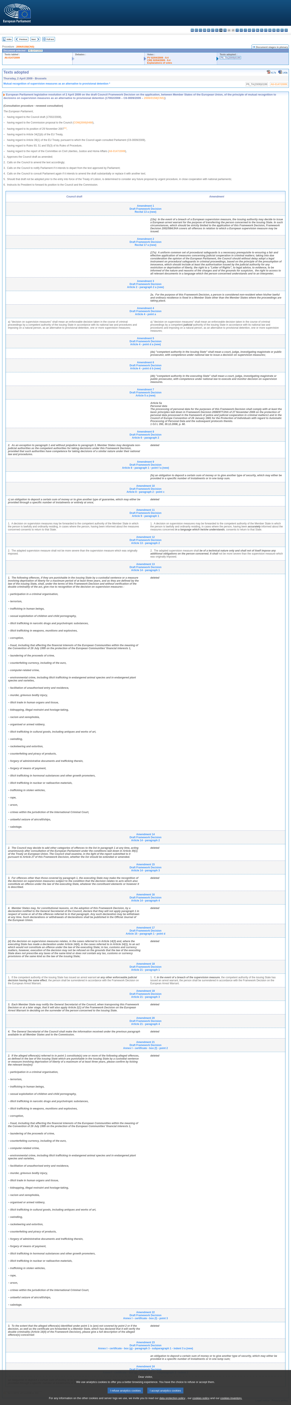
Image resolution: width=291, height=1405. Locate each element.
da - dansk (204, 30)
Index (9, 39)
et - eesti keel (212, 30)
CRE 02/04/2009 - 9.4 (158, 60)
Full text (50, 39)
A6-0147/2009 (12, 57)
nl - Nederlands (257, 30)
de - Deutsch (208, 30)
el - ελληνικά (216, 30)
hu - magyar (249, 30)
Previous (23, 39)
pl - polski (261, 30)
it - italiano (237, 30)
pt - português (265, 30)
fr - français (225, 30)
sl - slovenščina (278, 30)
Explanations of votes (159, 63)
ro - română (269, 30)
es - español (196, 30)
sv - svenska (286, 30)
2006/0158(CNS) (25, 46)
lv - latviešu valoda (241, 30)
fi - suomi (282, 30)
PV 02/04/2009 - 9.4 (158, 57)
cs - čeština (200, 30)
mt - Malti (253, 30)
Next (33, 39)
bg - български (192, 30)
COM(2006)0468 (83, 122)
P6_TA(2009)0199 (230, 57)
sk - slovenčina (274, 30)
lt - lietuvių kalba (245, 30)
